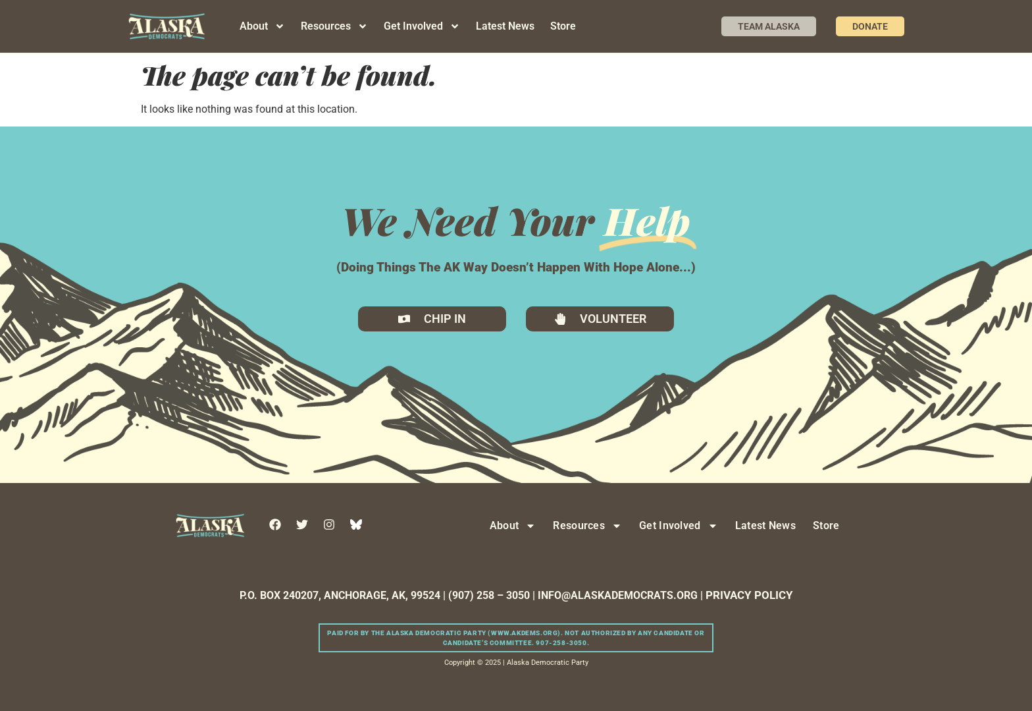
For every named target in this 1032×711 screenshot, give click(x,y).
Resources (334, 26)
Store (563, 26)
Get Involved (422, 26)
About (262, 26)
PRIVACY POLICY (749, 595)
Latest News (505, 26)
